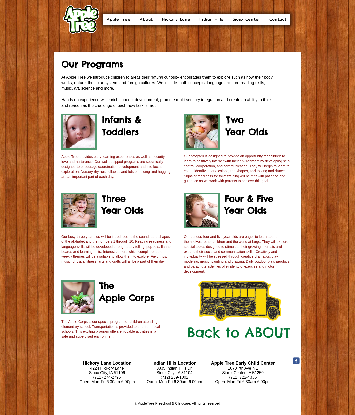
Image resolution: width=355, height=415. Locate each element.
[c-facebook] (296, 360)
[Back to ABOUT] (238, 332)
